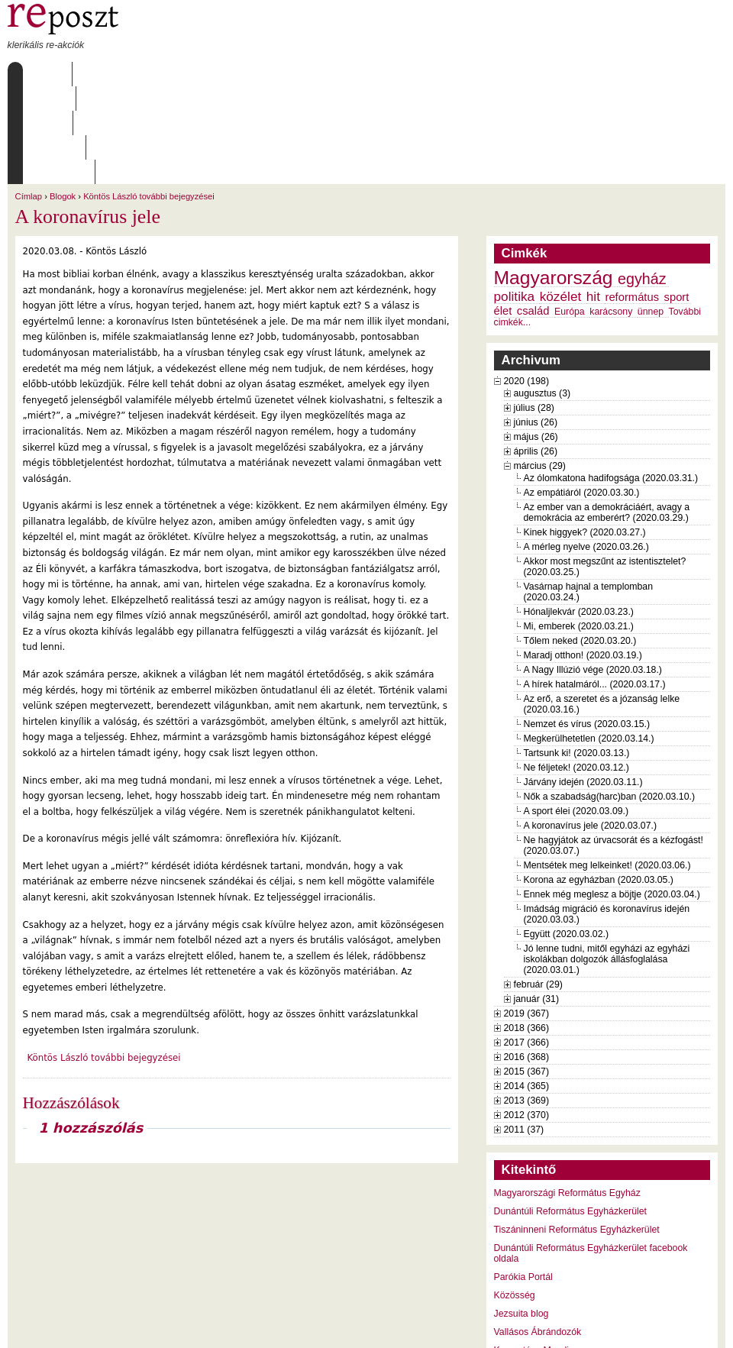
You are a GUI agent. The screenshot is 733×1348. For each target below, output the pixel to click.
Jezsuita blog (521, 1216)
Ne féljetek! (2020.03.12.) (576, 669)
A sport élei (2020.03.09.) (576, 713)
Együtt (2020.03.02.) (566, 836)
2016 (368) (527, 959)
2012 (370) (527, 1017)
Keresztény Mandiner (538, 1252)
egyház (642, 181)
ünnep (651, 214)
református (632, 199)
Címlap (43, 74)
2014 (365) (527, 988)
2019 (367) (527, 915)
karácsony (610, 214)
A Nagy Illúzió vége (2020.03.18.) (593, 572)
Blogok (63, 98)
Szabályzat (304, 74)
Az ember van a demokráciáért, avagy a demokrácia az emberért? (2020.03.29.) (607, 414)
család (533, 213)
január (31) (537, 901)
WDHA (697, 1326)
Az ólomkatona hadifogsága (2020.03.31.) (611, 380)
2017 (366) (527, 944)
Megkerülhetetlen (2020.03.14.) (589, 640)
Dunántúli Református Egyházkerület (570, 1113)
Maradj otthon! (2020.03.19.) (583, 557)
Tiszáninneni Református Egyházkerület (577, 1132)
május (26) (536, 339)
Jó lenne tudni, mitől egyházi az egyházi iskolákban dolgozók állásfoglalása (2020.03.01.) (607, 861)
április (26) (535, 353)
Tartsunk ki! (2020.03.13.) (577, 655)
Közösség (514, 1197)
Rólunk (103, 74)
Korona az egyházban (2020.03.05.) (598, 782)
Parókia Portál (523, 1179)
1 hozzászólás (90, 1030)
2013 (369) (527, 1002)
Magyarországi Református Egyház (567, 1095)
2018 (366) (527, 930)
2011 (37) (524, 1031)
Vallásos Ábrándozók (538, 1234)
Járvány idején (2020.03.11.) (583, 684)
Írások (163, 74)
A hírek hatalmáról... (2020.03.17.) (595, 586)
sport (676, 199)
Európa (569, 214)
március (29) (540, 368)
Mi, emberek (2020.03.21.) (579, 528)
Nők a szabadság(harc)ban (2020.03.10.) (610, 698)
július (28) (534, 310)
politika (514, 198)
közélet (561, 198)
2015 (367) (527, 973)
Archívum (228, 74)
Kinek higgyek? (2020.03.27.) (585, 434)
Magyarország (553, 180)
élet (503, 213)
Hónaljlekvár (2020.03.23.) (579, 514)
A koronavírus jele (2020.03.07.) (590, 727)
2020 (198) (527, 283)
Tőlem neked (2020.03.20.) (580, 543)
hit (593, 198)
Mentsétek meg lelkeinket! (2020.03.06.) (607, 767)
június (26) (536, 324)
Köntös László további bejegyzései (149, 98)
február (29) (538, 886)
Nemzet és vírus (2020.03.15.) (587, 626)
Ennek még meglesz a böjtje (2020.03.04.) (612, 796)
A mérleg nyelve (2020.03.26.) (586, 449)
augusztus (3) (542, 295)
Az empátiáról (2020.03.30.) (582, 395)
